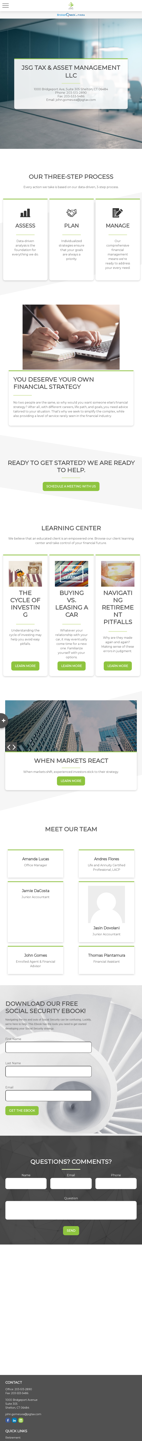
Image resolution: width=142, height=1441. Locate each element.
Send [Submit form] (71, 1230)
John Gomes (35, 955)
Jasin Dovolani (106, 928)
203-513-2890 (23, 1389)
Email (9, 1087)
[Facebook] (7, 1420)
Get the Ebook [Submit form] (22, 1110)
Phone (116, 1175)
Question (71, 1198)
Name (26, 1175)
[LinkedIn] (14, 1420)
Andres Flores (106, 859)
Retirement (13, 1437)
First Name (13, 1039)
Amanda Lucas (35, 859)
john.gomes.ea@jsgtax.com (23, 1414)
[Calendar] (20, 1420)
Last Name (13, 1063)
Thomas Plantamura (106, 955)
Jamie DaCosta (35, 891)
